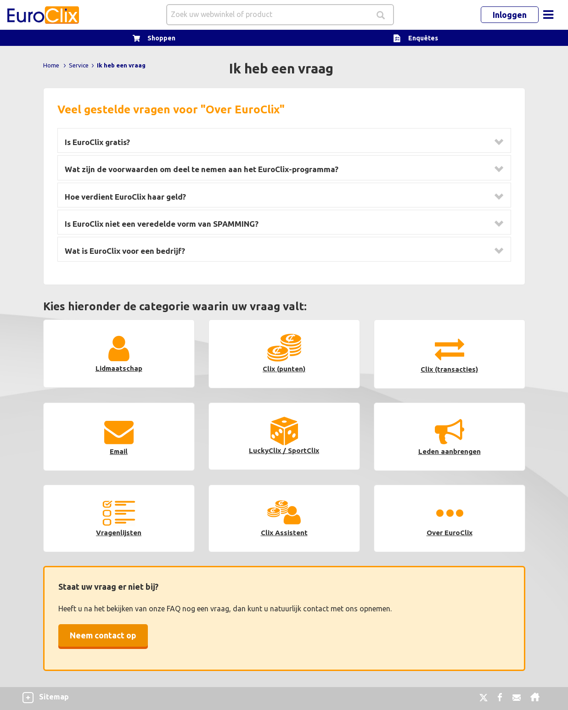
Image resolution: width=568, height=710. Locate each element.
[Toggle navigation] (548, 15)
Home (51, 65)
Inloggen (510, 14)
